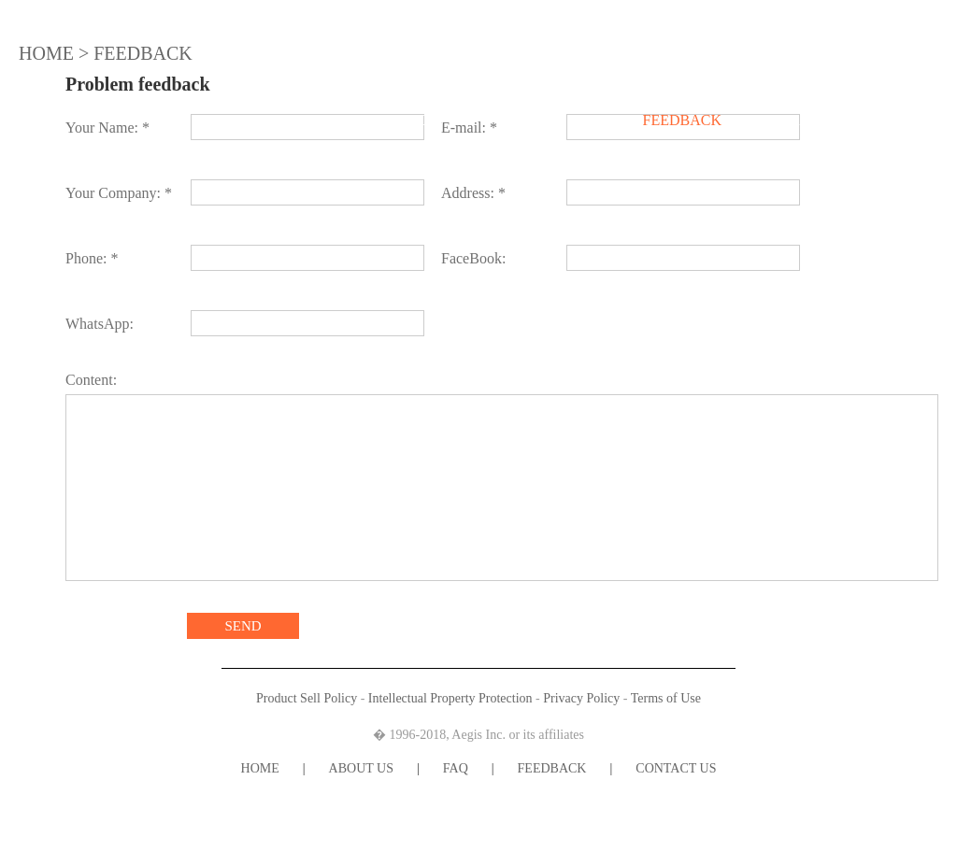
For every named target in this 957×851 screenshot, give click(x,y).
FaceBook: (473, 258)
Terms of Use (666, 698)
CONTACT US (795, 120)
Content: (91, 380)
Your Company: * (118, 193)
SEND (242, 625)
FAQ (600, 120)
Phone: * (91, 258)
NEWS (536, 120)
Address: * (473, 193)
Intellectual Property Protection (450, 698)
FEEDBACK (682, 120)
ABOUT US (300, 120)
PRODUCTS (404, 120)
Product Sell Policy (306, 698)
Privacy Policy (581, 698)
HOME (214, 120)
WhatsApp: (99, 324)
